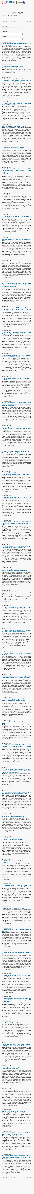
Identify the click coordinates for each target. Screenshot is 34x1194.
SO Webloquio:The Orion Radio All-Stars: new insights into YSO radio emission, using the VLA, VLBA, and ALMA (16, 999)
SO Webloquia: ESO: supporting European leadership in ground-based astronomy (16, 630)
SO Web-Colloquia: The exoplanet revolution (15, 451)
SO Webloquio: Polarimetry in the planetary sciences (16, 378)
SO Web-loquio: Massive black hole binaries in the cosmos (16, 953)
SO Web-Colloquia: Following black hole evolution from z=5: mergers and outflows (16, 886)
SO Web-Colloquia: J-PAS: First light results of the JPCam (16, 930)
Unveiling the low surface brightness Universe (16, 262)
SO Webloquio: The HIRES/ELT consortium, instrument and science (16, 103)
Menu (31, 4)
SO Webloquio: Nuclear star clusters (13, 147)
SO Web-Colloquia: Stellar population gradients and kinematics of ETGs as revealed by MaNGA (16, 676)
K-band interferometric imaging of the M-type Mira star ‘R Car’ (16, 44)
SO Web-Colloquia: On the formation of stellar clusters (16, 653)
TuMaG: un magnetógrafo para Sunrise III (14, 1090)
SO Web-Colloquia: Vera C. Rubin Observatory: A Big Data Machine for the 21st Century (16, 546)
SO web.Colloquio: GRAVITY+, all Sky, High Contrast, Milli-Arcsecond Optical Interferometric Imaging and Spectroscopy (16, 746)
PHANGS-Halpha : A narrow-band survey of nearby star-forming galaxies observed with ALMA (16, 523)
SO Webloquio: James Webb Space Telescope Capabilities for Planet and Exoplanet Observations (16, 309)
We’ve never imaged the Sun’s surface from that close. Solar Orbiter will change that (16, 815)
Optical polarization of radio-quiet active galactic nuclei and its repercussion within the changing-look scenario (16, 404)
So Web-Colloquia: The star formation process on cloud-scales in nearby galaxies (16, 838)
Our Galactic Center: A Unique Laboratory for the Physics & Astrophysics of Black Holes (16, 792)
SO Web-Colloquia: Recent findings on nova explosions (16, 861)
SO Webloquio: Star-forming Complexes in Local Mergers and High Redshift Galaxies (16, 333)
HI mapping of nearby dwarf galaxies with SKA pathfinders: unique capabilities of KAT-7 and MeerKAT (16, 1157)
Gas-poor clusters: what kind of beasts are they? (16, 239)
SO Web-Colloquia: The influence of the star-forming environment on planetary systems (16, 498)
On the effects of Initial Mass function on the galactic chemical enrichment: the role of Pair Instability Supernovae (16, 285)
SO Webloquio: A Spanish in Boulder (13, 66)
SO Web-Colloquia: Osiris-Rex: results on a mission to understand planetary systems (16, 569)
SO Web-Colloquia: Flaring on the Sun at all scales (16, 722)
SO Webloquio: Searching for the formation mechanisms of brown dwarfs (16, 355)
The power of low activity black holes (13, 908)
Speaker (4, 36)
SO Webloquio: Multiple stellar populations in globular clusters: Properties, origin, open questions (16, 428)
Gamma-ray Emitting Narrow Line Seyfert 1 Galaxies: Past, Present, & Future (16, 1133)
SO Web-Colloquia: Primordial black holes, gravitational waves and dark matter (16, 608)
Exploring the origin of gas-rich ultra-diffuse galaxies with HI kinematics (16, 1067)
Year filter (4, 26)
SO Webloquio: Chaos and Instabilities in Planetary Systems (16, 217)
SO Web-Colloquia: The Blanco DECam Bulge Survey (16, 592)
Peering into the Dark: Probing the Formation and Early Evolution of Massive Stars (16, 1044)
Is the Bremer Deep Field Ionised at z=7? (14, 126)
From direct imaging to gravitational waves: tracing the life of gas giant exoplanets (16, 699)
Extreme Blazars (7, 195)
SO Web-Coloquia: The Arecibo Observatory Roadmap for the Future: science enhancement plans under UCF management (16, 770)
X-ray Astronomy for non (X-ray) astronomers (15, 1023)
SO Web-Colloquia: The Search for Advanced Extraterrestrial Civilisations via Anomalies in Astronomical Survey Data (16, 474)
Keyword (4, 31)
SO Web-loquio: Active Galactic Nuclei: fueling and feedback (16, 976)
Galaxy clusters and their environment (13, 1111)
